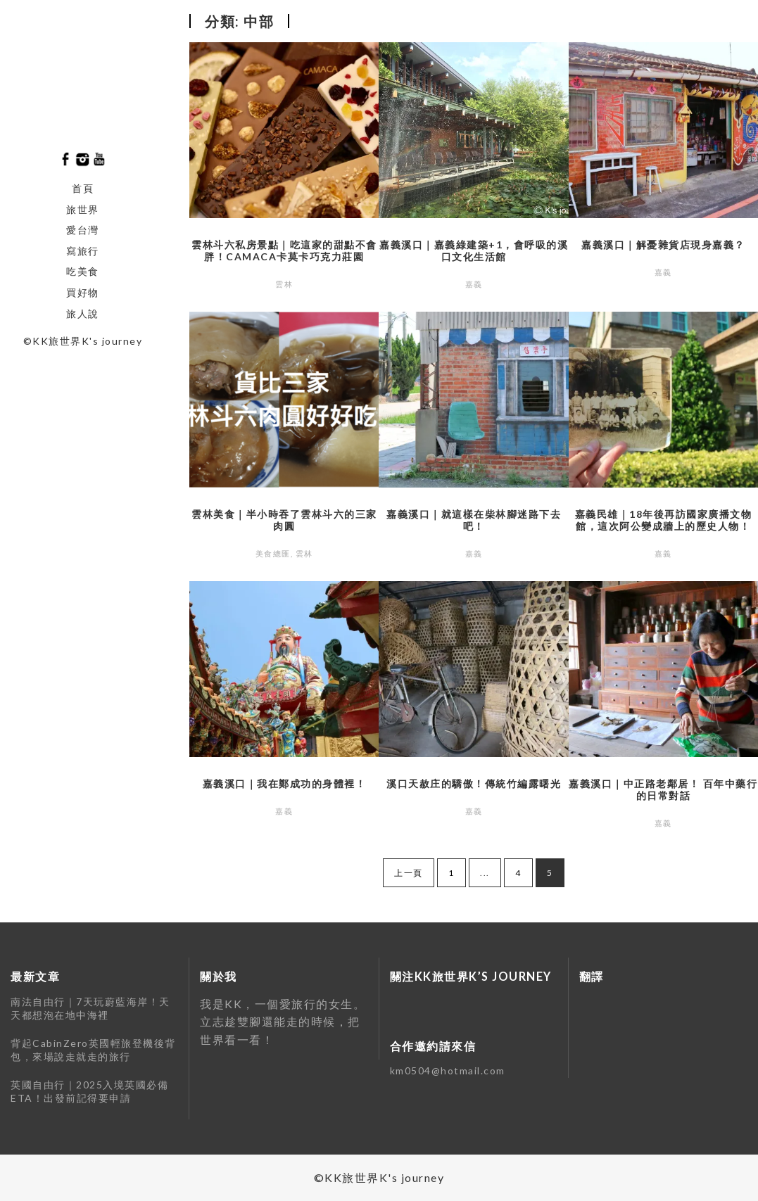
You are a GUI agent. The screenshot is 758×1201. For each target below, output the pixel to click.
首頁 (83, 188)
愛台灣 (82, 230)
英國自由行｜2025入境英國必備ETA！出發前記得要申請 (89, 1092)
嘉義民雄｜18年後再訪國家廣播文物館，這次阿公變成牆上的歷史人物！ (663, 520)
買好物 (82, 292)
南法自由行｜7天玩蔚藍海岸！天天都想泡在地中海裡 (90, 1009)
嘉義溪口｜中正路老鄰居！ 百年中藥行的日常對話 (663, 789)
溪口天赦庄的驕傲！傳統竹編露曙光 (473, 783)
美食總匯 (273, 553)
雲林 (284, 283)
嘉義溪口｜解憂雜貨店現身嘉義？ (663, 244)
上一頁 (408, 873)
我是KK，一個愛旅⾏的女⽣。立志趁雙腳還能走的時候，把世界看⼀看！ (282, 1021)
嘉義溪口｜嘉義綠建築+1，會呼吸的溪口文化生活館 (473, 250)
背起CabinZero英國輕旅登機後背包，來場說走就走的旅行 (93, 1050)
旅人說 (82, 313)
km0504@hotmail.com (447, 1070)
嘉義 (474, 283)
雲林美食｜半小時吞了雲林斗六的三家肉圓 (284, 520)
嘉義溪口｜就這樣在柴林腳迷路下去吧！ (473, 520)
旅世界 (82, 209)
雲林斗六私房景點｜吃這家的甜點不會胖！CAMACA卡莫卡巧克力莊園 (284, 250)
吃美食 (82, 271)
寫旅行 (82, 251)
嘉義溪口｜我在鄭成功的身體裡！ (285, 783)
